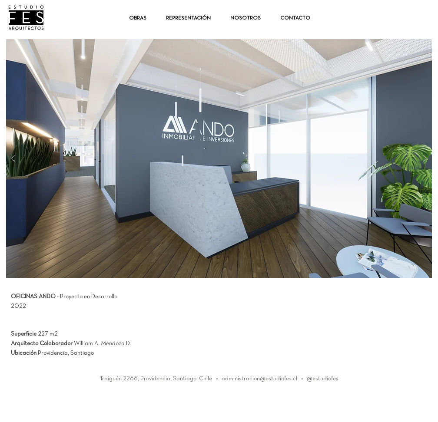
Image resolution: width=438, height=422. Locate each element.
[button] (219, 158)
